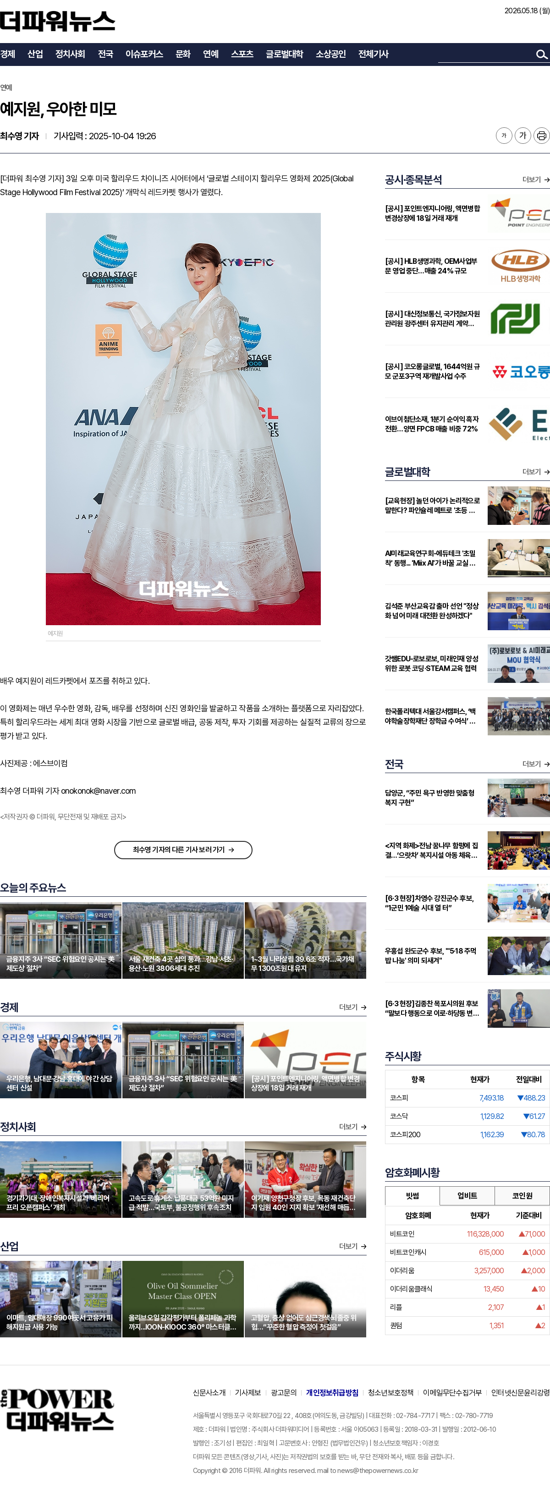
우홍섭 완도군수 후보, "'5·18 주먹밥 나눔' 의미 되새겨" (430, 956)
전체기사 (373, 54)
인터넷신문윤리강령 (520, 1392)
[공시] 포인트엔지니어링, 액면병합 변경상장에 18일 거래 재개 (432, 213)
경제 (7, 54)
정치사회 (70, 54)
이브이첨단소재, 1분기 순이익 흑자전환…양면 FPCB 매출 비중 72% (431, 424)
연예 (210, 54)
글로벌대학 (284, 54)
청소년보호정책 (390, 1392)
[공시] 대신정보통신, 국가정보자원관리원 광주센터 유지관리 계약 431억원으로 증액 (432, 319)
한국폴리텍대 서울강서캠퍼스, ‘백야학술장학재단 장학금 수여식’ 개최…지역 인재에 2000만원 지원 (430, 716)
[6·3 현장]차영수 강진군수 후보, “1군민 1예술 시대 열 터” (429, 903)
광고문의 (284, 1392)
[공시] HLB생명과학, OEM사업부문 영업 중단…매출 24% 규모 (431, 266)
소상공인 (331, 54)
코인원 (522, 1195)
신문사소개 (209, 1392)
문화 (183, 54)
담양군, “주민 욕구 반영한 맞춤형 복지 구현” (429, 798)
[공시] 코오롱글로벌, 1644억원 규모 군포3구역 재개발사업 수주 (432, 371)
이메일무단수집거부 (452, 1392)
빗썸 (412, 1195)
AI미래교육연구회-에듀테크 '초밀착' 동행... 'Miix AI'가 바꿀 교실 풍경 (430, 558)
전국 (105, 54)
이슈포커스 (144, 54)
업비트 (467, 1195)
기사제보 (248, 1392)
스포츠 (242, 54)
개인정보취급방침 (332, 1392)
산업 (35, 54)
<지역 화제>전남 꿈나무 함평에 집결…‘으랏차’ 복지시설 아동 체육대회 (431, 850)
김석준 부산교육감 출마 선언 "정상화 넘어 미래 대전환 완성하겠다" (431, 611)
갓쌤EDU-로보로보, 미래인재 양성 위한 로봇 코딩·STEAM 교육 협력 (431, 663)
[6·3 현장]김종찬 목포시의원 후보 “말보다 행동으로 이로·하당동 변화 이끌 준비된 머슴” (432, 1008)
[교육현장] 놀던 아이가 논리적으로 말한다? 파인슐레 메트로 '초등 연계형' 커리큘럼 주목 (433, 505)
